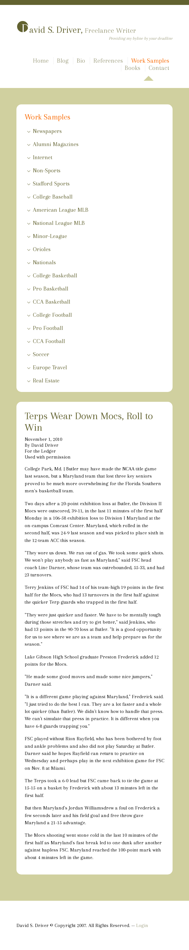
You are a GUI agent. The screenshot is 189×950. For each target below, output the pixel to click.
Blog (62, 60)
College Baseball (53, 196)
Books (132, 68)
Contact (159, 68)
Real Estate (46, 380)
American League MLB (60, 209)
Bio (81, 60)
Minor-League (50, 236)
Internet (42, 157)
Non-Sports (46, 170)
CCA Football (49, 341)
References (108, 60)
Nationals (44, 262)
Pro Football (48, 328)
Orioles (42, 249)
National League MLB (59, 223)
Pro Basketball (50, 288)
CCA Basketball (51, 301)
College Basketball (55, 275)
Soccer (41, 354)
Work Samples (150, 60)
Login (142, 925)
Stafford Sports (51, 183)
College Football (52, 315)
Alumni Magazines (56, 144)
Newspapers (47, 131)
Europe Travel (50, 367)
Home (41, 60)
